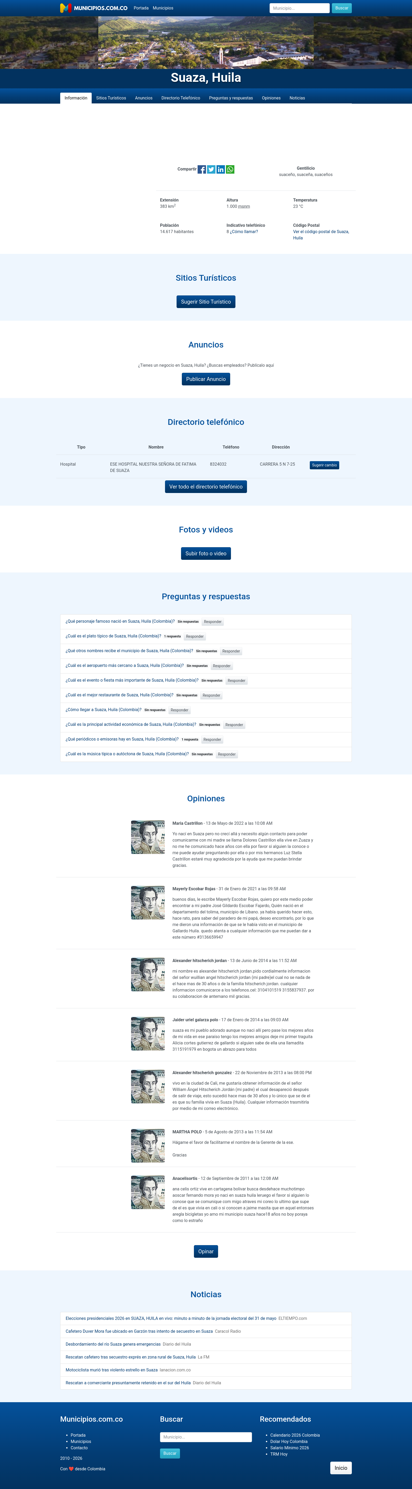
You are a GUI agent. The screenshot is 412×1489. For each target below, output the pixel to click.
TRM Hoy (278, 1454)
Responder (213, 622)
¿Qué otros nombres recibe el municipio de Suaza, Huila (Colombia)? (142, 650)
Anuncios (144, 97)
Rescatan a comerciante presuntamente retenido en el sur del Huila (128, 1382)
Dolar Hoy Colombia (289, 1441)
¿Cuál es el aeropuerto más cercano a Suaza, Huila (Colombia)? (138, 665)
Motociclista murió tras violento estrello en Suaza (112, 1369)
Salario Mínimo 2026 (289, 1447)
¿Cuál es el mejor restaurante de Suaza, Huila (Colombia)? (132, 694)
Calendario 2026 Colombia (295, 1435)
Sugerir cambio (324, 465)
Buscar (341, 8)
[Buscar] (300, 8)
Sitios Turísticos (111, 97)
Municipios (163, 8)
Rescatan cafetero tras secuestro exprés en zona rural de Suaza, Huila (131, 1357)
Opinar (206, 1251)
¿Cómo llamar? (244, 231)
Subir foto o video (206, 553)
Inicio (341, 1468)
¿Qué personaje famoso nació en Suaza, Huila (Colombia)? (133, 621)
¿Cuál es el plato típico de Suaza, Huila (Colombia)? (124, 635)
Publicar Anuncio (206, 379)
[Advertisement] (206, 134)
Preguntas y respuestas (231, 97)
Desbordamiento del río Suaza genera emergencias (113, 1344)
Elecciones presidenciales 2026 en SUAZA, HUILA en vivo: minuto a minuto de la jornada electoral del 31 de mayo (171, 1318)
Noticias (297, 97)
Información (76, 97)
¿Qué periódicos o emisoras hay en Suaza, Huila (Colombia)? (133, 739)
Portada (141, 8)
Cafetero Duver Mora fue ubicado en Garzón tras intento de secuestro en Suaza (139, 1331)
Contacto (79, 1447)
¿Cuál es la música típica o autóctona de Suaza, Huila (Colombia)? (140, 753)
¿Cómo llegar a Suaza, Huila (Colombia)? (116, 709)
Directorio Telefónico (181, 97)
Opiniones (271, 97)
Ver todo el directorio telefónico (206, 487)
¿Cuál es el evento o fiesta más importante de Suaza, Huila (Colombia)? (145, 680)
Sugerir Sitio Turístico (206, 302)
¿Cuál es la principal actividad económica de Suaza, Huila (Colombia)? (144, 724)
